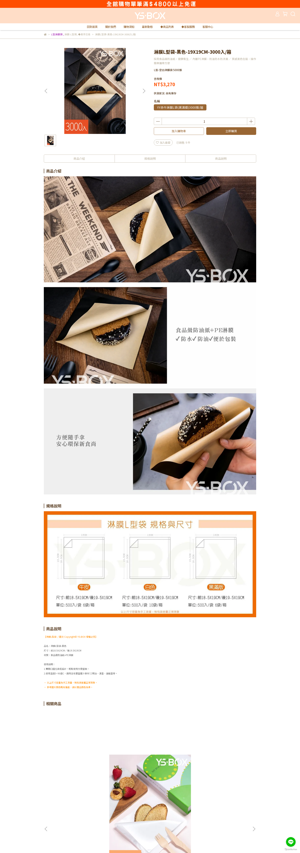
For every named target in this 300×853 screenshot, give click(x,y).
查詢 (145, 805)
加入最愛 (163, 142)
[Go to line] (291, 842)
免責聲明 (98, 811)
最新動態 (147, 27)
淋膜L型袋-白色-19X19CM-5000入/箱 (124, 760)
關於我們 (110, 27)
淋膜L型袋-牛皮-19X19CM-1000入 (176, 760)
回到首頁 (92, 27)
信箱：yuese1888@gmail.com (63, 828)
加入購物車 (179, 131)
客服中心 (207, 27)
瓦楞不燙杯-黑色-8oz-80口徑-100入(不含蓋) (227, 760)
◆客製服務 (188, 27)
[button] (144, 91)
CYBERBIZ (120, 843)
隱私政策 (98, 805)
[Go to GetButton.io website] (291, 849)
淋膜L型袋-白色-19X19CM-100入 (72, 760)
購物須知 (129, 27)
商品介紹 (79, 158)
